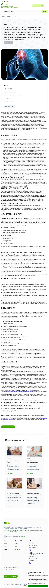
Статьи (8, 16)
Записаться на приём (8, 427)
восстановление (31, 350)
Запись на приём (38, 5)
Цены (5, 546)
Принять (38, 585)
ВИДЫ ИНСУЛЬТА (8, 89)
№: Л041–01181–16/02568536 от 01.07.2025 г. (17, 530)
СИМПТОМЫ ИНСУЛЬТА (10, 92)
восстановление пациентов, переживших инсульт (20, 391)
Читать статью (8, 42)
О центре (6, 540)
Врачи (5, 552)
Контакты (17, 549)
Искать (44, 11)
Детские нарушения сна (13, 493)
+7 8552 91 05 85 (8, 573)
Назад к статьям (9, 106)
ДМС (16, 546)
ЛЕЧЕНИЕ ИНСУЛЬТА (9, 101)
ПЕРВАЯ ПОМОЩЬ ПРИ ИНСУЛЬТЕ (12, 95)
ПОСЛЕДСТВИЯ (8, 98)
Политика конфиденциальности (10, 533)
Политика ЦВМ (18, 540)
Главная (3, 16)
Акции (5, 549)
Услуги (5, 543)
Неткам (23, 536)
